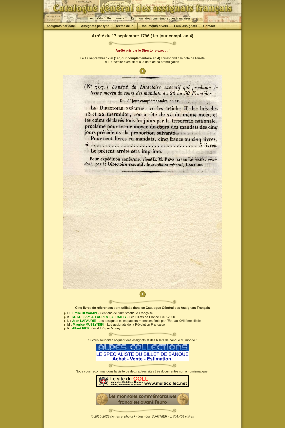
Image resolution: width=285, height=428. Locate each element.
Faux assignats (185, 26)
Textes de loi (124, 26)
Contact (209, 26)
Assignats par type (95, 26)
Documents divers (154, 26)
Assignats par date (61, 26)
